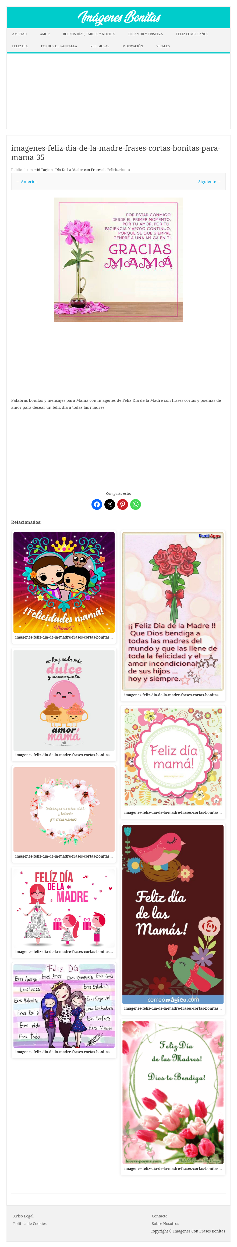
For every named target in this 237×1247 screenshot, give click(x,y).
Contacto (159, 1216)
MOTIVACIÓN (132, 46)
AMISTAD (19, 34)
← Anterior (26, 181)
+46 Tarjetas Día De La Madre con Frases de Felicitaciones (82, 169)
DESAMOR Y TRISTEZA (145, 34)
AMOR (45, 34)
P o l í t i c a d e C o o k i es (30, 1223)
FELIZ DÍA (20, 46)
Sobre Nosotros (165, 1223)
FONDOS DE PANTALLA (59, 46)
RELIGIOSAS (99, 46)
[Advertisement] (118, 91)
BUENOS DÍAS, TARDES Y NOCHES (89, 34)
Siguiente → (209, 181)
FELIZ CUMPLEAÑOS (192, 34)
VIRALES (163, 46)
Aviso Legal (23, 1216)
